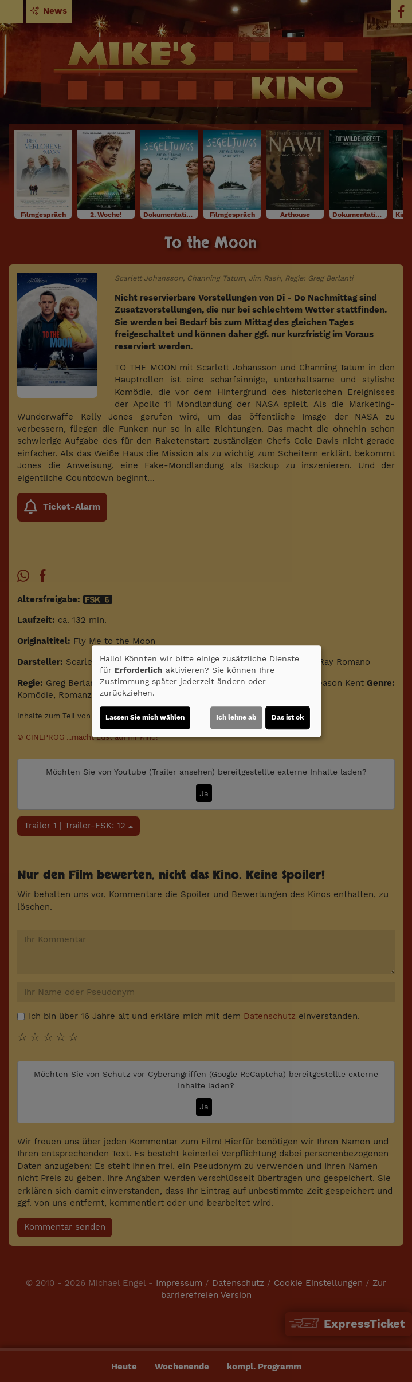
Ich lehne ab (236, 717)
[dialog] (206, 691)
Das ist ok (288, 717)
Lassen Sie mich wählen (145, 717)
